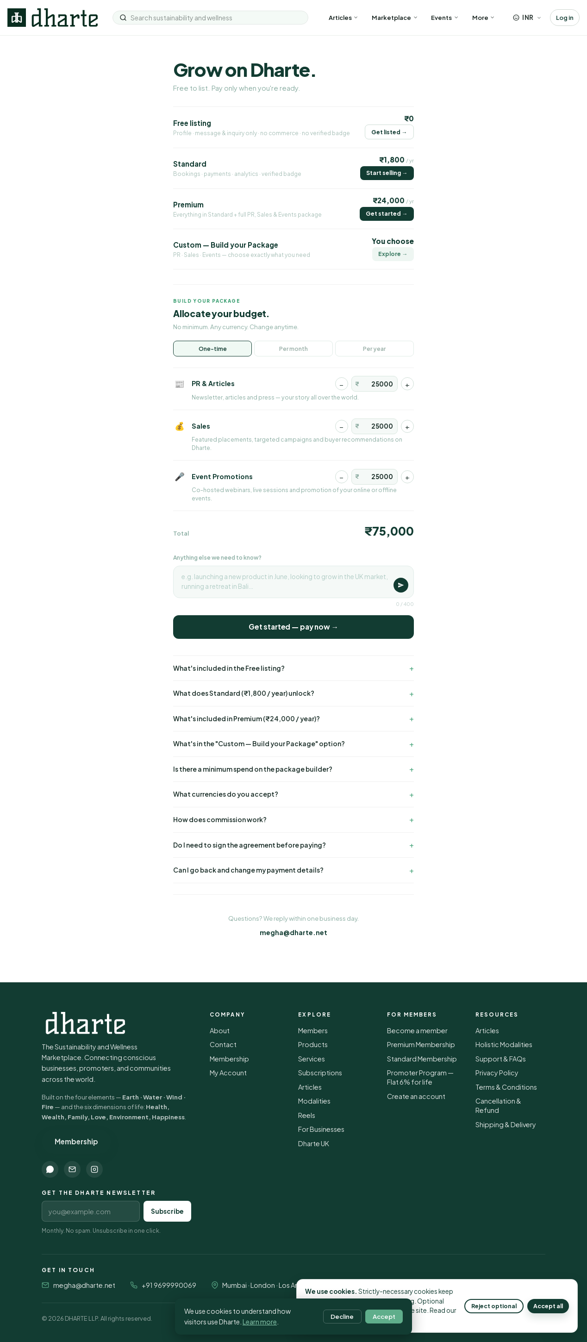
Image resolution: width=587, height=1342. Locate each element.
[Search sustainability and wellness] (216, 17)
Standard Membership (422, 1059)
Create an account (416, 1096)
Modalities (314, 1101)
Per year (374, 348)
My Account (228, 1072)
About (220, 1030)
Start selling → (386, 172)
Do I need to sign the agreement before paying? (249, 845)
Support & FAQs (500, 1059)
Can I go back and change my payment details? (248, 870)
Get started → (386, 213)
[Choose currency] (527, 17)
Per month (293, 348)
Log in (565, 17)
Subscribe (167, 1211)
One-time (213, 348)
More (483, 17)
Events (445, 17)
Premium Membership (421, 1044)
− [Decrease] (341, 384)
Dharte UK (313, 1143)
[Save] (400, 585)
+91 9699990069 (169, 1285)
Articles (344, 17)
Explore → (392, 253)
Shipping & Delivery (505, 1124)
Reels (306, 1115)
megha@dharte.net (293, 932)
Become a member (417, 1030)
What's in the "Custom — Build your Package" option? (259, 744)
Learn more (260, 1321)
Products (313, 1044)
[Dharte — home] (52, 17)
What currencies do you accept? (225, 794)
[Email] (72, 1169)
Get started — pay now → (293, 626)
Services (311, 1059)
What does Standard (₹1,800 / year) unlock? (243, 693)
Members (313, 1030)
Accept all (548, 1306)
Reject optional (494, 1306)
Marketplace (395, 17)
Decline (342, 1316)
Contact (223, 1044)
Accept (384, 1316)
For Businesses (321, 1129)
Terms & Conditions (506, 1087)
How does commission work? (220, 820)
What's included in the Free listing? (229, 668)
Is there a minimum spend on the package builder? (252, 769)
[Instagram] (94, 1169)
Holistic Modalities (503, 1044)
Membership (76, 1141)
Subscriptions (320, 1072)
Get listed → (389, 132)
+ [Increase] (407, 384)
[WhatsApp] (50, 1169)
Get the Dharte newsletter (99, 1192)
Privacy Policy (496, 1072)
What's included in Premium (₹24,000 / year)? (246, 719)
